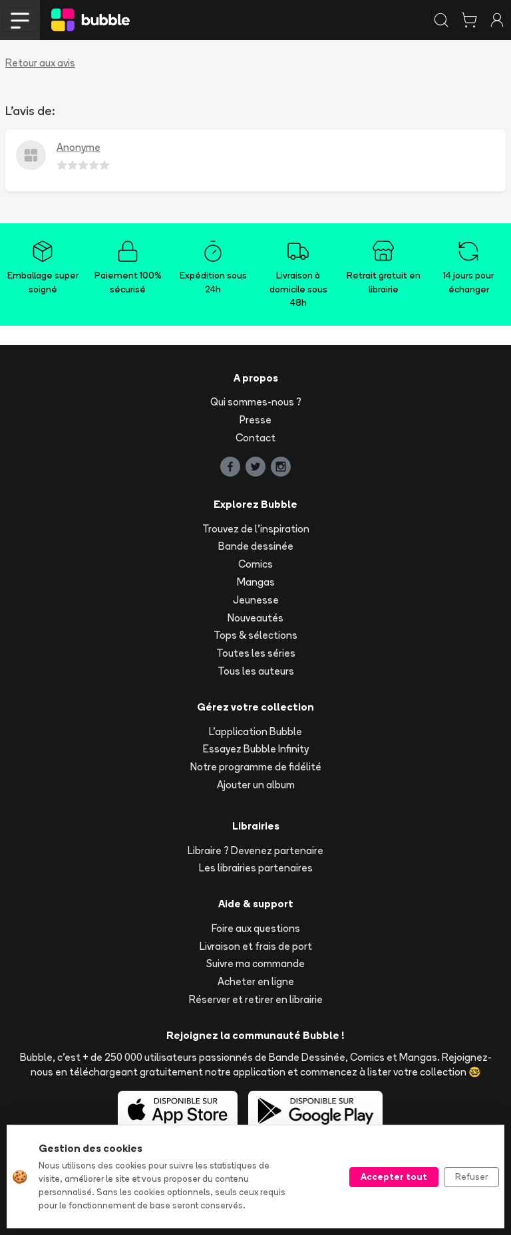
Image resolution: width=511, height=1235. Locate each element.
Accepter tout (394, 1176)
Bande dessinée (255, 546)
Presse (255, 419)
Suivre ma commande (255, 963)
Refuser (471, 1176)
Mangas (256, 582)
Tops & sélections (255, 635)
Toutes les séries (255, 653)
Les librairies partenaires (256, 867)
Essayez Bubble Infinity (256, 748)
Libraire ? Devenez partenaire (255, 850)
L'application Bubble (255, 731)
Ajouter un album (256, 784)
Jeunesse (256, 600)
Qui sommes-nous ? (255, 401)
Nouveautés (255, 618)
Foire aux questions (256, 928)
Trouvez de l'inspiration (255, 528)
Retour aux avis (40, 62)
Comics (255, 564)
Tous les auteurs (256, 671)
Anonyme (78, 147)
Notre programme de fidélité (255, 766)
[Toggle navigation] (20, 20)
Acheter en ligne (256, 981)
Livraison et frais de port (256, 946)
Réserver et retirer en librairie (256, 999)
